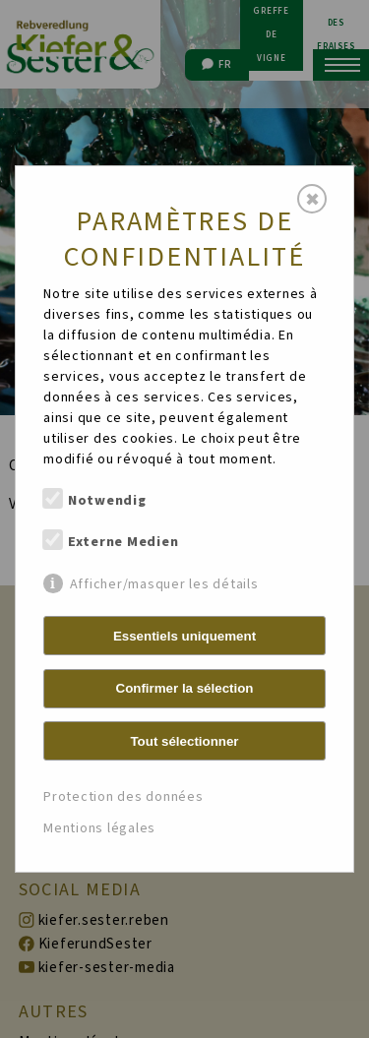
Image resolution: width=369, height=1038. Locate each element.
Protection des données (123, 797)
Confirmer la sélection (185, 688)
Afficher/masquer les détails (164, 584)
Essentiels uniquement (184, 636)
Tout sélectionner (184, 741)
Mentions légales (99, 828)
